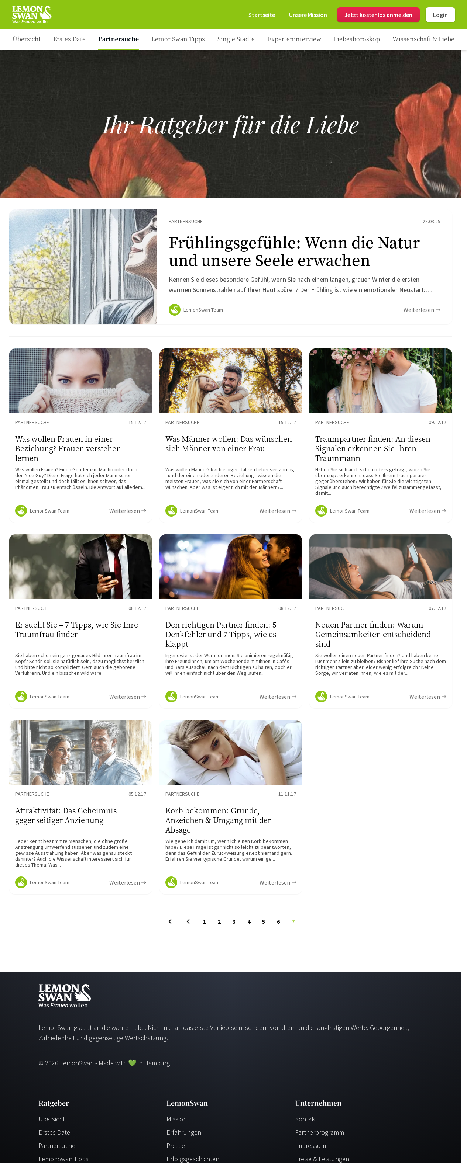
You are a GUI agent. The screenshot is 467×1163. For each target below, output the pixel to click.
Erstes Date (54, 1135)
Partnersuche (56, 1148)
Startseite (261, 14)
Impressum (310, 1148)
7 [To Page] (293, 924)
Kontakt (306, 1122)
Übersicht (51, 1122)
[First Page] (170, 924)
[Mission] (308, 14)
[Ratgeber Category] (69, 39)
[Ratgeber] (27, 39)
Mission (176, 1122)
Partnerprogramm (319, 1135)
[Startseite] (31, 15)
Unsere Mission (308, 14)
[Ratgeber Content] (230, 268)
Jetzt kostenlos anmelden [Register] (378, 14)
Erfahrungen (183, 1135)
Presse (175, 1148)
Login (440, 14)
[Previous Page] (188, 924)
